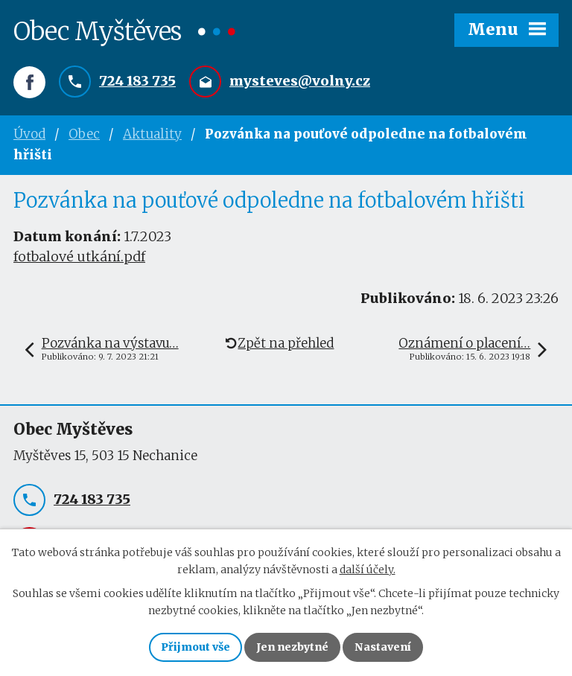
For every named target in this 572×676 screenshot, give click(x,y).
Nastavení (383, 647)
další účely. (367, 569)
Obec (84, 134)
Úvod (29, 134)
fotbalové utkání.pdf (79, 256)
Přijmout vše (195, 647)
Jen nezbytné (292, 647)
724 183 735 (137, 80)
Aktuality (152, 134)
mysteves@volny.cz (299, 80)
